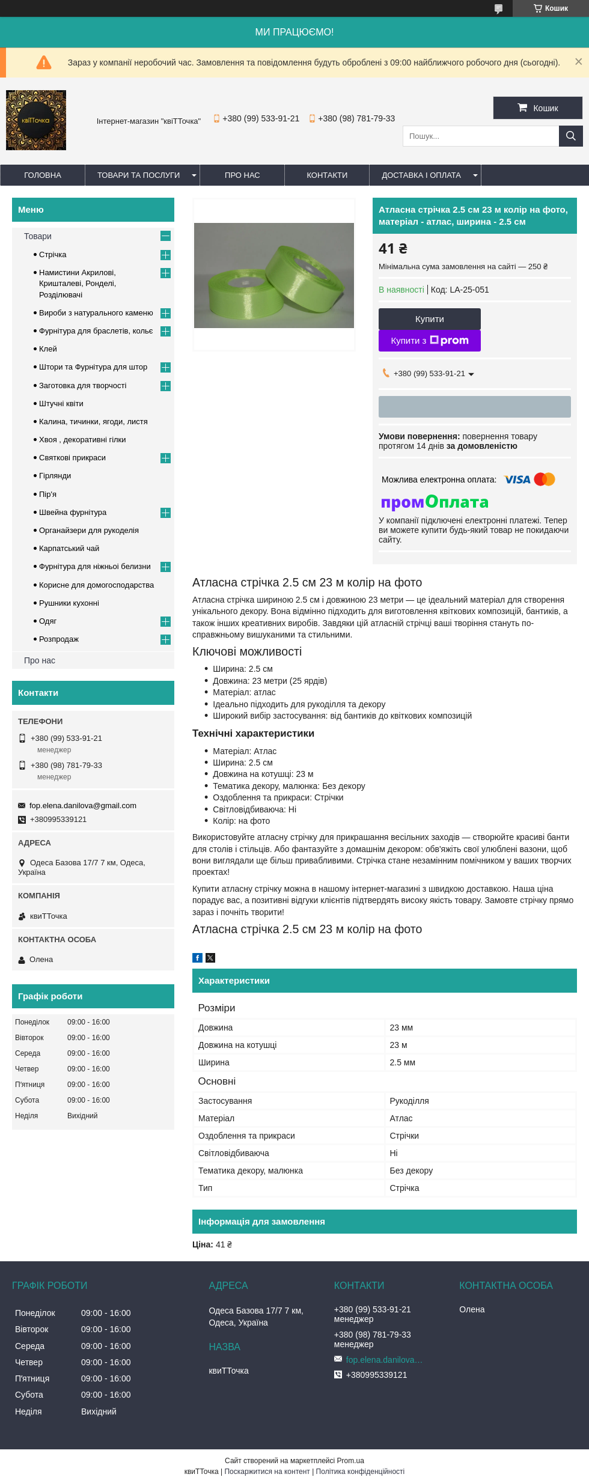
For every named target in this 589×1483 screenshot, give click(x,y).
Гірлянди (55, 475)
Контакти (327, 175)
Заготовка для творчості (82, 385)
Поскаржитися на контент (267, 1471)
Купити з (429, 340)
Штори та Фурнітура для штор (93, 366)
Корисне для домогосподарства (96, 584)
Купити (429, 319)
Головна (42, 175)
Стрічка (52, 254)
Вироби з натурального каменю (96, 312)
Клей (48, 348)
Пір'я (47, 494)
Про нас (242, 175)
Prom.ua (350, 1461)
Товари (38, 236)
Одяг (47, 621)
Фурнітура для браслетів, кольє (96, 330)
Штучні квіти (61, 403)
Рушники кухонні (69, 603)
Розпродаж (59, 639)
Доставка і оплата (421, 175)
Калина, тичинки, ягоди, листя (93, 421)
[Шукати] (571, 136)
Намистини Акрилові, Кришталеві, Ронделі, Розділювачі (77, 283)
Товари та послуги (138, 175)
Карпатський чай (69, 548)
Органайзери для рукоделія (89, 530)
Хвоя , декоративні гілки (82, 439)
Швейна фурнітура (72, 512)
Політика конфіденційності (360, 1471)
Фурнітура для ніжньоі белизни (95, 566)
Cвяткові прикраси (72, 457)
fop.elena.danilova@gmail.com (82, 805)
